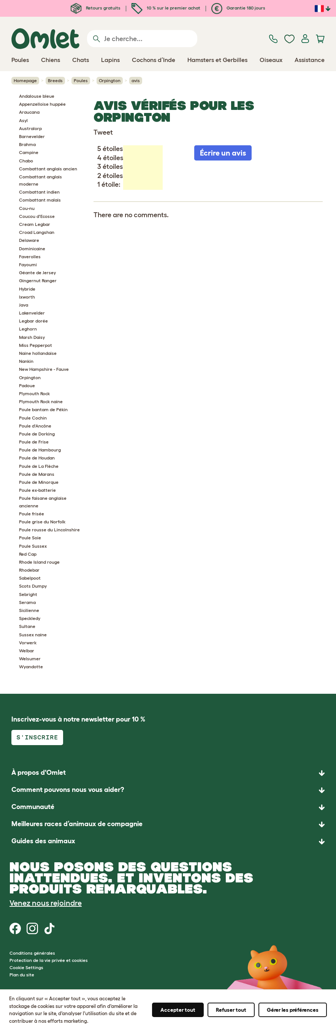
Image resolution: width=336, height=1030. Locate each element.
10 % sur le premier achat (166, 7)
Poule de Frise (34, 441)
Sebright (28, 594)
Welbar (26, 650)
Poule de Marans (36, 474)
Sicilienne (29, 610)
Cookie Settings (26, 967)
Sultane (27, 626)
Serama (27, 602)
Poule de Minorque (39, 482)
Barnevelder (32, 136)
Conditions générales (32, 953)
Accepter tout (177, 1010)
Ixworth (27, 296)
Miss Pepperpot (35, 345)
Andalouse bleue (36, 96)
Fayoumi (28, 264)
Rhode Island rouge (39, 562)
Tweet (103, 132)
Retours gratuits (95, 7)
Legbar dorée (33, 320)
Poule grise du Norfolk (42, 521)
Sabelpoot (30, 577)
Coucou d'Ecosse (37, 216)
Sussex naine (33, 634)
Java (23, 304)
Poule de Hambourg (40, 449)
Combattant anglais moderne (40, 180)
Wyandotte (31, 666)
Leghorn (28, 328)
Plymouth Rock (34, 393)
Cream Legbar (34, 224)
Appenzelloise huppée (42, 104)
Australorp (30, 128)
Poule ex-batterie (37, 490)
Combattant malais (40, 199)
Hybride (27, 288)
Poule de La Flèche (39, 466)
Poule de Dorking (37, 433)
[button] (168, 841)
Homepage (25, 80)
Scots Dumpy (33, 585)
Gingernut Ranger (38, 280)
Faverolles (30, 256)
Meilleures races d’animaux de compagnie (77, 824)
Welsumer (30, 658)
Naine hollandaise (38, 353)
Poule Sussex (33, 546)
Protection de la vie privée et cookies (49, 960)
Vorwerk (27, 642)
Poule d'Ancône (35, 425)
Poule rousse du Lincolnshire (49, 529)
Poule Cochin (33, 417)
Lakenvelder (32, 312)
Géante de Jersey (37, 272)
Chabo (26, 160)
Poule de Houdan (37, 457)
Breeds (55, 80)
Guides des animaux (43, 841)
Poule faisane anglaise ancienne (43, 502)
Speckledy (29, 618)
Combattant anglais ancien (48, 168)
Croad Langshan (36, 232)
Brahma (27, 144)
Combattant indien (39, 191)
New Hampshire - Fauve (44, 369)
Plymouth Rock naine (41, 401)
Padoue (27, 385)
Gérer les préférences (293, 1010)
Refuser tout (231, 1010)
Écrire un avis (223, 153)
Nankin (26, 361)
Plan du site (22, 974)
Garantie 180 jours (238, 7)
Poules (81, 80)
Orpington (109, 80)
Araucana (29, 112)
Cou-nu (27, 208)
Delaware (29, 240)
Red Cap (27, 554)
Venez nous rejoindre (46, 903)
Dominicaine (32, 248)
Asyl (23, 120)
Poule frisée (31, 513)
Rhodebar (29, 569)
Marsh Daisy (32, 337)
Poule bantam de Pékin (43, 409)
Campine (28, 152)
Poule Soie (30, 537)
